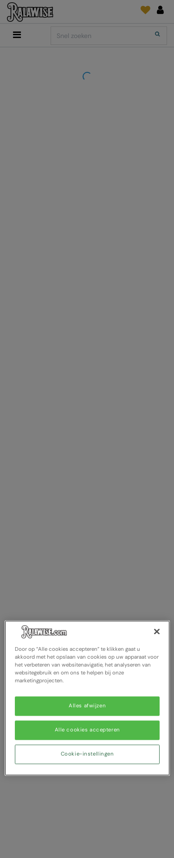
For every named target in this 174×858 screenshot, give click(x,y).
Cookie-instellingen (87, 754)
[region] (87, 697)
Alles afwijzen (87, 706)
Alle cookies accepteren (87, 730)
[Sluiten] (157, 631)
